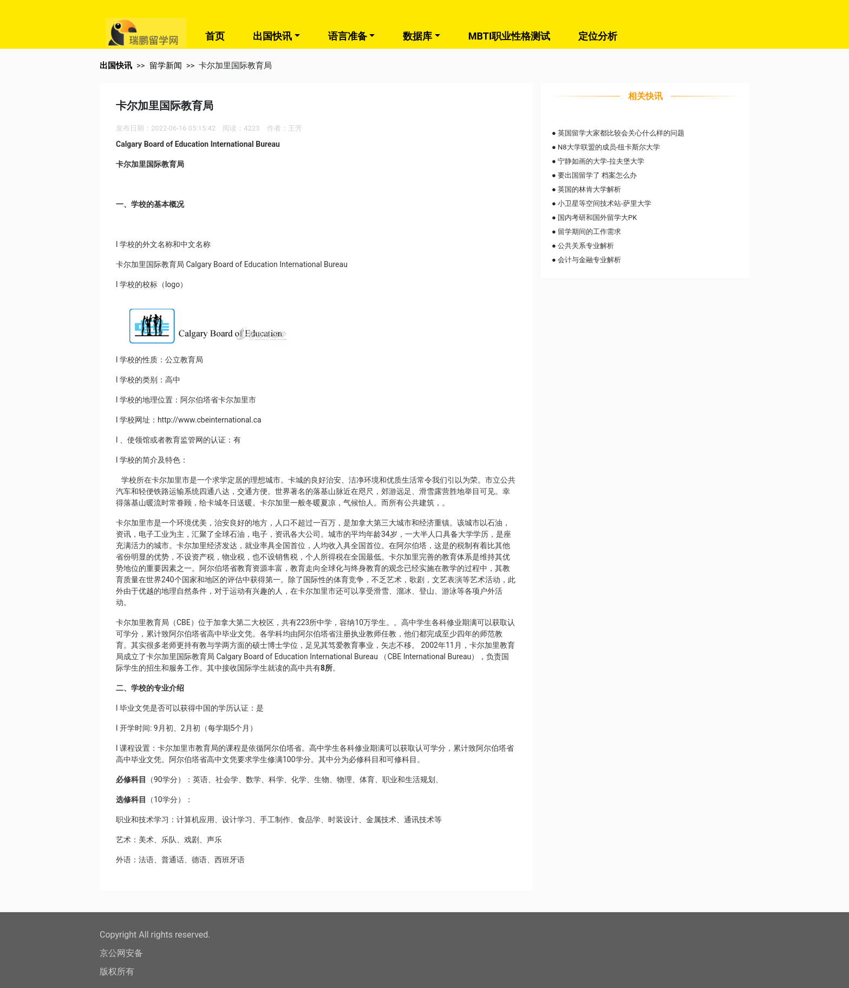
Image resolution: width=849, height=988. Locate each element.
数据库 (417, 36)
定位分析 (597, 36)
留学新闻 (165, 65)
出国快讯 (272, 36)
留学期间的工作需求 (589, 231)
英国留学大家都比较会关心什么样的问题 (621, 133)
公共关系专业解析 (586, 246)
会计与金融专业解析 (589, 260)
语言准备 (347, 36)
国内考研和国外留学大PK (597, 217)
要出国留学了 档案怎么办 (597, 175)
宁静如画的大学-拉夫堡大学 (601, 161)
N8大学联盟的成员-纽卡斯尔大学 (609, 147)
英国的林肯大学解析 (589, 189)
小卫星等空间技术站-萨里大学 (604, 203)
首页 (215, 36)
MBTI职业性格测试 (509, 36)
